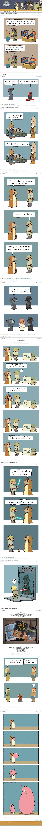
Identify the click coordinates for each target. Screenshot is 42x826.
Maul (28, 105)
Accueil (1, 11)
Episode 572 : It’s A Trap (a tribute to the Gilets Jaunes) (9, 560)
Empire (11, 105)
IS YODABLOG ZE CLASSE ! (7, 11)
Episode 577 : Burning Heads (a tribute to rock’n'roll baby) (10, 107)
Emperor (9, 105)
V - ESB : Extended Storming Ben (9, 278)
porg (30, 817)
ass (2, 558)
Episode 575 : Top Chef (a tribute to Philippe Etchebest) (9, 280)
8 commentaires (39, 173)
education (6, 105)
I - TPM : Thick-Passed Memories (9, 817)
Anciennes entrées (38, 820)
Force (17, 105)
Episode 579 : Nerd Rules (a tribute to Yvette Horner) (9, 13)
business (5, 558)
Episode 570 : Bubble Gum (5, 709)
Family (13, 105)
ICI (25, 651)
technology (24, 558)
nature (33, 105)
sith (35, 105)
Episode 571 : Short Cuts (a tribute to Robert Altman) (9, 608)
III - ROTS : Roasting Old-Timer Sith (10, 104)
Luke (27, 278)
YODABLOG (7, 4)
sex (34, 105)
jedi (25, 278)
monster (30, 105)
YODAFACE (14, 11)
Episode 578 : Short (4, 74)
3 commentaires (39, 76)
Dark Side (3, 105)
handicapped (20, 105)
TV (35, 334)
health (23, 105)
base (17, 334)
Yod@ (2, 104)
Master (29, 278)
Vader (37, 334)
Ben (17, 278)
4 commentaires (39, 711)
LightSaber (25, 105)
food (26, 334)
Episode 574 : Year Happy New (5, 336)
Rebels (34, 334)
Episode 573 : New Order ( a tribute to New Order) (9, 462)
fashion (16, 105)
